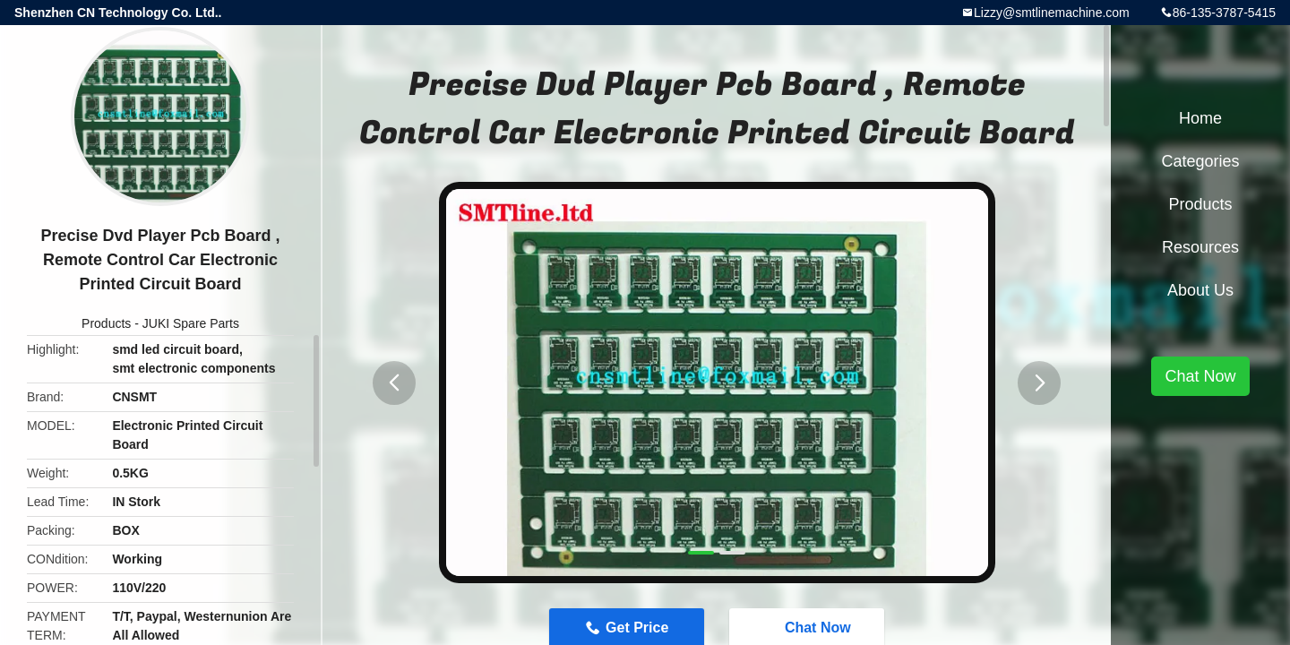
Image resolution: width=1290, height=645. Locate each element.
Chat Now (1200, 376)
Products (106, 323)
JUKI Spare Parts (190, 323)
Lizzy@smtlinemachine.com (1052, 12)
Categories (1200, 161)
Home (1200, 118)
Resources (1200, 247)
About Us (1200, 290)
